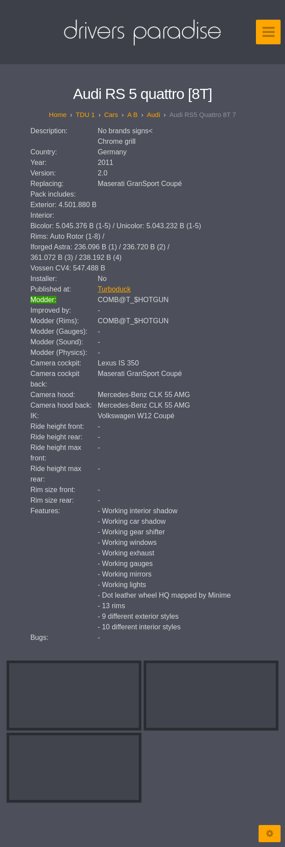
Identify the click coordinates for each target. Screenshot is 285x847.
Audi (153, 114)
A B (132, 114)
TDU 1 (85, 114)
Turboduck (114, 289)
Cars (111, 114)
